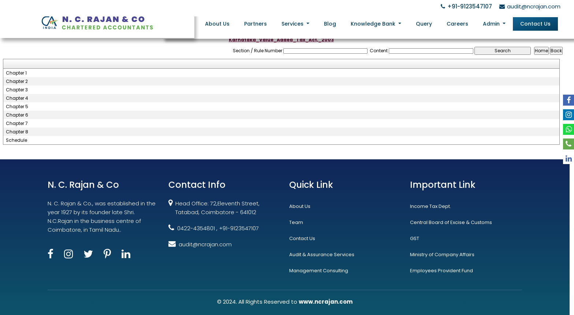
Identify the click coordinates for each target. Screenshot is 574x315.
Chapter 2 (17, 81)
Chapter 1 (16, 73)
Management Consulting (318, 270)
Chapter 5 (17, 107)
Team (296, 222)
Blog (335, 23)
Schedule (16, 140)
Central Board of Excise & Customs (451, 222)
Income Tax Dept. (430, 206)
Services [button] (299, 23)
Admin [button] (493, 23)
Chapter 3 (17, 90)
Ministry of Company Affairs (442, 254)
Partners (262, 23)
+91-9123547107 (465, 6)
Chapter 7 (17, 123)
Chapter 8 (17, 132)
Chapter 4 (17, 98)
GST (414, 238)
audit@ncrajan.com (528, 6)
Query (427, 23)
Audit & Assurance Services (321, 254)
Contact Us (536, 23)
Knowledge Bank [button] (378, 23)
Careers (459, 23)
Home (191, 23)
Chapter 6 (17, 115)
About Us (225, 23)
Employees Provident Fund (441, 270)
